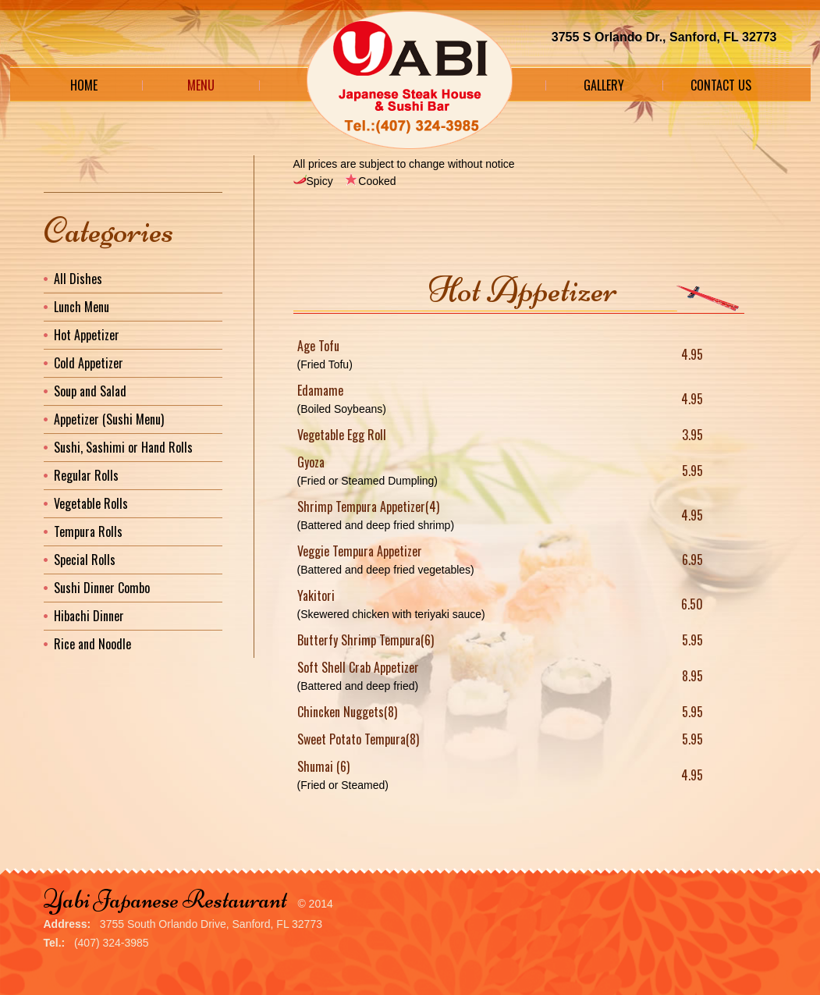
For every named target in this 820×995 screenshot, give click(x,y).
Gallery (604, 85)
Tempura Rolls (88, 531)
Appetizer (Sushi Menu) (109, 419)
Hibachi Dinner (89, 615)
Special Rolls (84, 559)
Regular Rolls (86, 475)
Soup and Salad (90, 391)
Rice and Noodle (92, 643)
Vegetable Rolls (91, 503)
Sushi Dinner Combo (102, 587)
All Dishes (78, 278)
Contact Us (720, 85)
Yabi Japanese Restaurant (165, 899)
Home (84, 85)
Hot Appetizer (86, 334)
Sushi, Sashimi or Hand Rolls (123, 447)
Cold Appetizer (88, 363)
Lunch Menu (81, 306)
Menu (201, 85)
